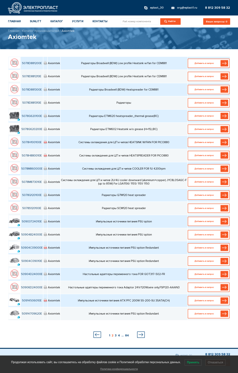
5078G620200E (31, 129)
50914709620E (32, 313)
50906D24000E (32, 287)
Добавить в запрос (209, 63)
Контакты (100, 21)
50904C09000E (32, 248)
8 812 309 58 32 (217, 8)
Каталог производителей (40, 31)
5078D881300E (32, 89)
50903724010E (32, 221)
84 (127, 335)
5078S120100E (31, 208)
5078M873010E (32, 182)
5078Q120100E (32, 195)
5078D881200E (32, 63)
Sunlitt (35, 21)
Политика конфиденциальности (119, 369)
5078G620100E (32, 116)
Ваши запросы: (216, 21)
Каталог (56, 21)
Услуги (77, 21)
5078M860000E (32, 168)
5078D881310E (31, 103)
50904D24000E (32, 274)
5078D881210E (31, 76)
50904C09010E (31, 261)
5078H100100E (32, 142)
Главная (14, 21)
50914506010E (32, 300)
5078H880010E (32, 155)
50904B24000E (31, 234)
